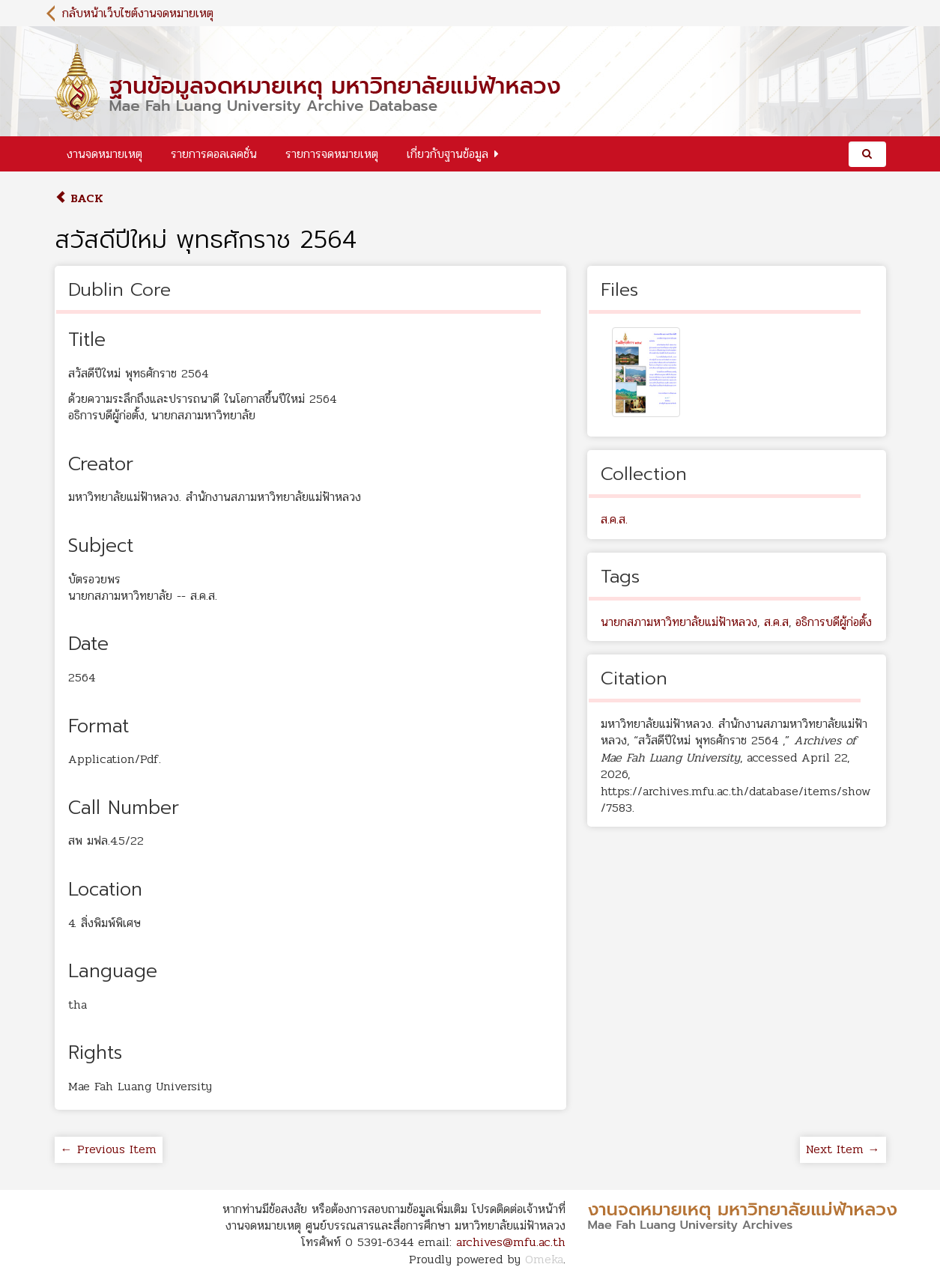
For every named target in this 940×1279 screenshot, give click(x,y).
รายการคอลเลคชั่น (214, 154)
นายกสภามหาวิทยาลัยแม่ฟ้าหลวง (679, 622)
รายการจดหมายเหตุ (331, 154)
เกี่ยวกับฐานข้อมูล (447, 154)
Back (79, 198)
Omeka (544, 1259)
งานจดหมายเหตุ (104, 154)
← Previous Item (109, 1149)
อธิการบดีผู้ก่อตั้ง (833, 622)
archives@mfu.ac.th (510, 1242)
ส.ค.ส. (614, 519)
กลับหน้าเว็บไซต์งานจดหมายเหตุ (137, 13)
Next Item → (843, 1149)
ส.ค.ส (776, 622)
